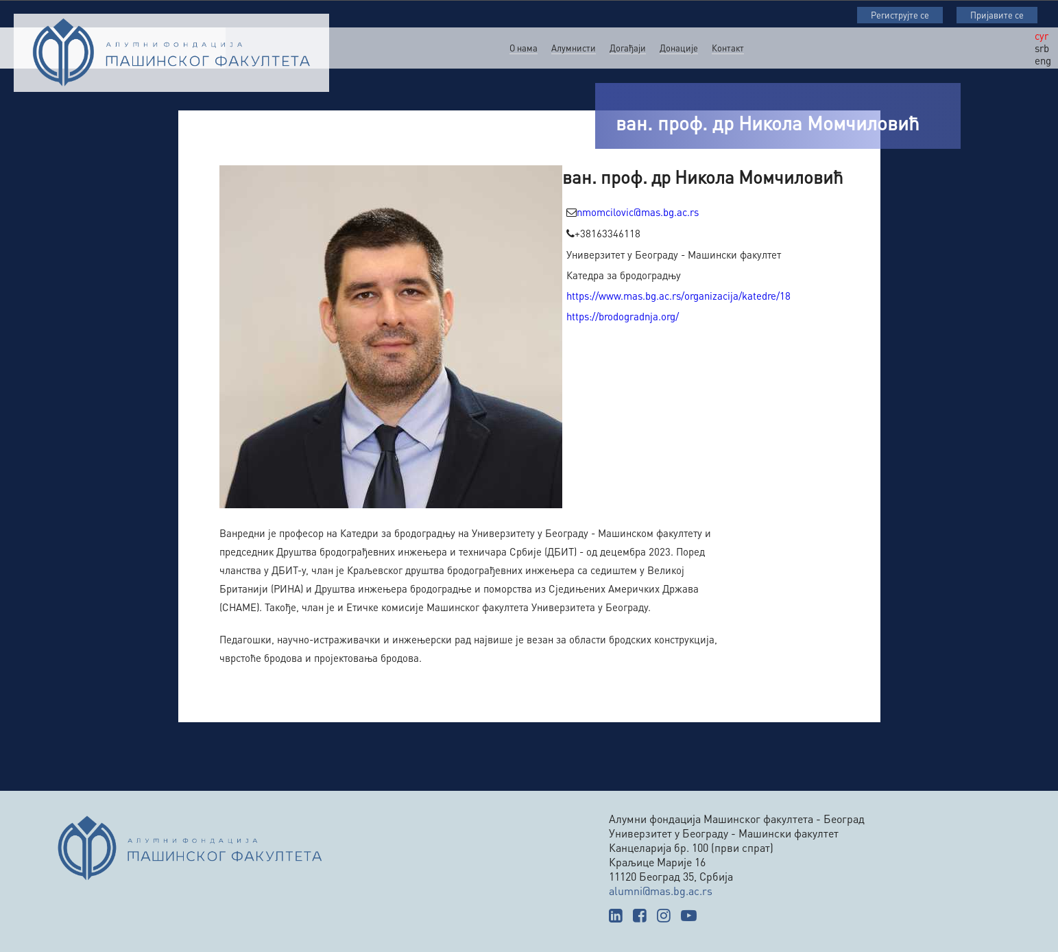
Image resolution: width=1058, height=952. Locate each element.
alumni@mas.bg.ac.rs (660, 890)
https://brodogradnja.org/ (622, 316)
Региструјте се (900, 15)
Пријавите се (997, 15)
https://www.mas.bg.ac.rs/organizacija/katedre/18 (678, 295)
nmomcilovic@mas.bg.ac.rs (638, 212)
